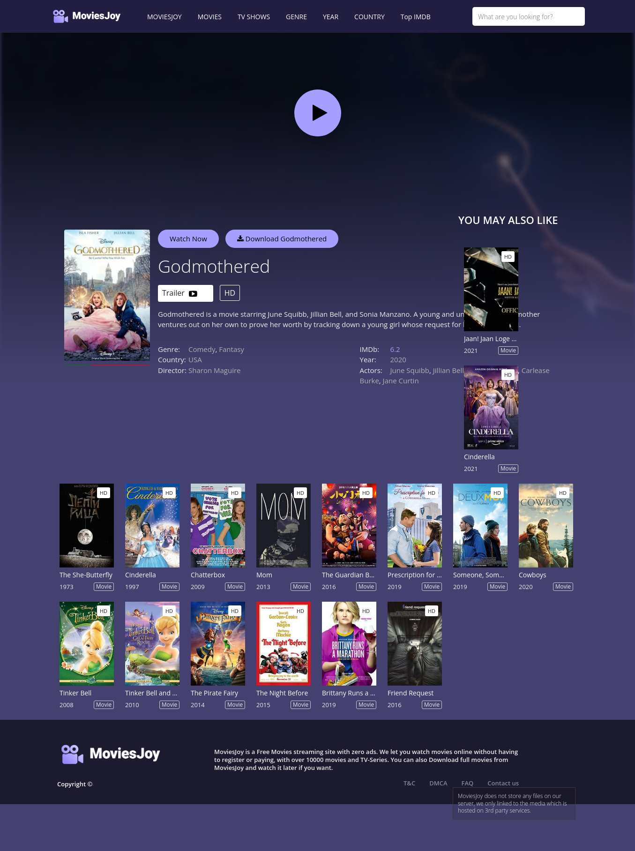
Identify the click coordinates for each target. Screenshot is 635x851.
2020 (398, 359)
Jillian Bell (448, 370)
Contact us (503, 783)
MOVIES (210, 16)
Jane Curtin (401, 380)
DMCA (438, 783)
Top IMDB (416, 16)
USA (195, 359)
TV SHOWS (254, 16)
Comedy (201, 349)
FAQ (468, 783)
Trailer (179, 293)
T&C (409, 783)
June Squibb (410, 370)
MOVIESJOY (164, 16)
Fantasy (231, 349)
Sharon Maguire (214, 370)
